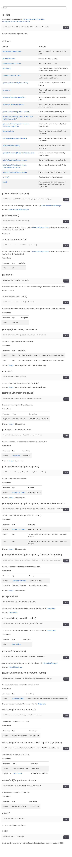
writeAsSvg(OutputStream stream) (15, 160)
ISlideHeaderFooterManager (51, 206)
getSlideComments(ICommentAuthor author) (18, 153)
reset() (5, 182)
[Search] (34, 7)
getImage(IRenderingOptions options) (16, 112)
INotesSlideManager (50, 663)
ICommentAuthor (18, 699)
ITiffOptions (16, 456)
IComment (41, 704)
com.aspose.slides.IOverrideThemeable (16, 22)
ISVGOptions (17, 773)
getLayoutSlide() (8, 131)
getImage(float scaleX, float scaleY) (15, 83)
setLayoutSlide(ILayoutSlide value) (15, 138)
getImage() (6, 90)
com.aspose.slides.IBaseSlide (33, 19)
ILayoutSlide (51, 608)
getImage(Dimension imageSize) (14, 97)
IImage (11, 365)
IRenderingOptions (18, 492)
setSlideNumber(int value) (12, 63)
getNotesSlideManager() (11, 145)
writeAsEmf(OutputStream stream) (15, 172)
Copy (66, 27)
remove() (6, 177)
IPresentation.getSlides (40, 227)
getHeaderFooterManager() (12, 51)
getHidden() (7, 68)
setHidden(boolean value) (12, 75)
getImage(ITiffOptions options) (13, 104)
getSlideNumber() (9, 58)
